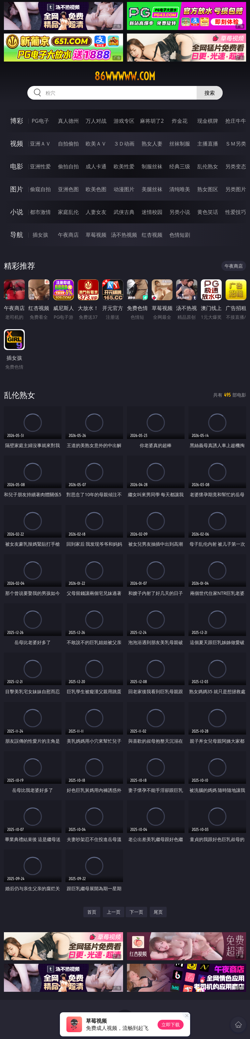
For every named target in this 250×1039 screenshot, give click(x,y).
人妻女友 (96, 212)
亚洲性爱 (40, 166)
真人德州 (68, 120)
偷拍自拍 (68, 166)
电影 (16, 166)
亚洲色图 (68, 189)
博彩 (16, 120)
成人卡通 (96, 166)
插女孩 (40, 234)
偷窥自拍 (40, 189)
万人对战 (96, 120)
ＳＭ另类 (235, 143)
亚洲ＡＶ (40, 143)
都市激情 (40, 212)
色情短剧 (179, 234)
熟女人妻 (152, 143)
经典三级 (179, 166)
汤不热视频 (124, 234)
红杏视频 (152, 234)
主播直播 (207, 143)
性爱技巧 (235, 212)
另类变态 (235, 166)
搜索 (209, 92)
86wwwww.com (124, 76)
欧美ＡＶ (96, 143)
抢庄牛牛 (235, 120)
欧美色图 (96, 189)
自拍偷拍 (68, 143)
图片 (16, 189)
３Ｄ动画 (124, 143)
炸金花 (180, 120)
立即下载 (170, 1024)
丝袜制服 (179, 143)
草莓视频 (96, 234)
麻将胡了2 (152, 120)
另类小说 (179, 212)
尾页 (158, 912)
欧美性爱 (124, 166)
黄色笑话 (207, 212)
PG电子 (40, 120)
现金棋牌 (207, 120)
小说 (16, 211)
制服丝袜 (152, 166)
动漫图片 (124, 189)
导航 (16, 234)
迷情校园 (152, 212)
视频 (16, 143)
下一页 (136, 912)
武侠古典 (124, 212)
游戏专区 (124, 120)
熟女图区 (207, 189)
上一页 (113, 912)
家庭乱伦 (68, 212)
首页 (91, 912)
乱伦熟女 (207, 166)
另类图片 (235, 189)
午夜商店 (68, 234)
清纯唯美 (179, 189)
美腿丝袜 (152, 189)
